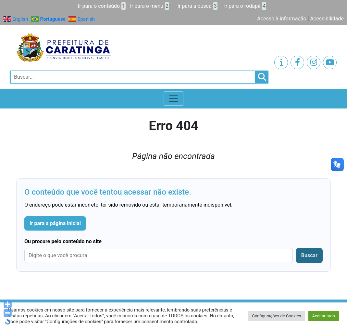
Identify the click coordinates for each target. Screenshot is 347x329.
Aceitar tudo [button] (323, 315)
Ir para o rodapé (245, 6)
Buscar (309, 255)
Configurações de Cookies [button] (276, 315)
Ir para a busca (197, 6)
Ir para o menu (149, 6)
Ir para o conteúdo (102, 6)
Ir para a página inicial (55, 223)
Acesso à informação (281, 19)
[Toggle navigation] (173, 98)
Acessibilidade (327, 19)
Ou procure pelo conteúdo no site (63, 241)
